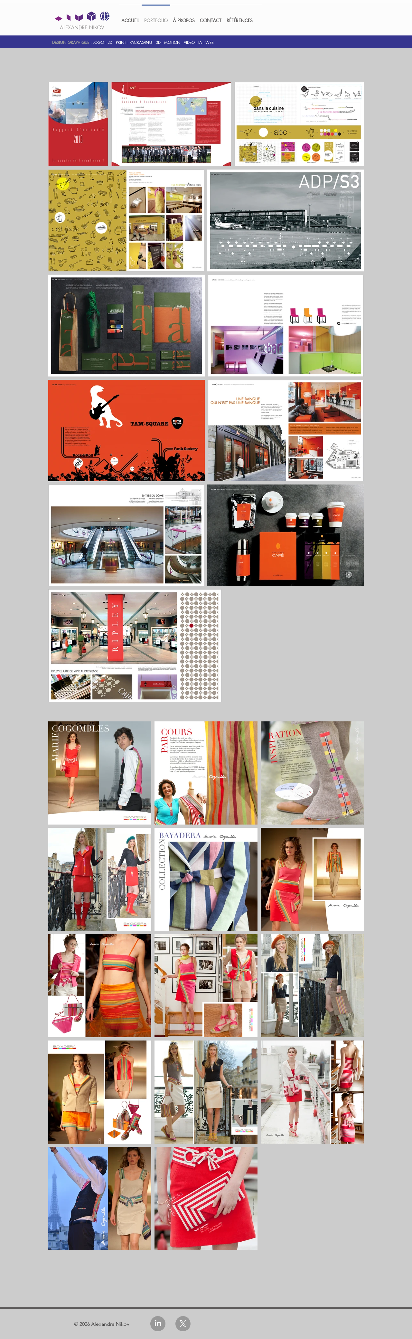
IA (200, 42)
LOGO (98, 42)
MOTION (172, 42)
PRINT (121, 42)
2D (110, 42)
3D (158, 42)
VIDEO (189, 42)
